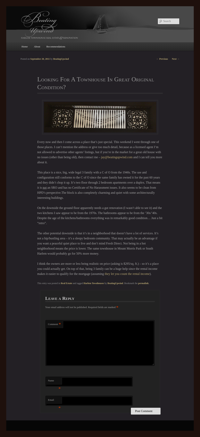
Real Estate (66, 283)
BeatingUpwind (115, 283)
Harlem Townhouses (94, 283)
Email (54, 401)
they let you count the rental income (127, 273)
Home (24, 46)
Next (175, 59)
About (37, 46)
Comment (54, 324)
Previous (162, 59)
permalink (143, 283)
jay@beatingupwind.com (116, 157)
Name (54, 381)
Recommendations (55, 46)
